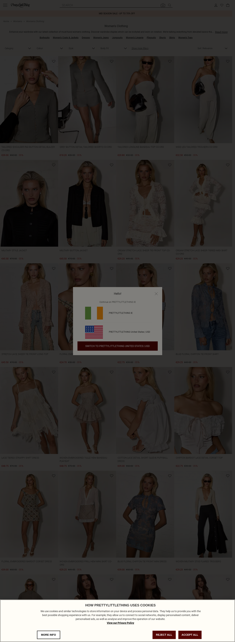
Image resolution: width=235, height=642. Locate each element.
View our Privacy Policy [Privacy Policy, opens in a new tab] (120, 622)
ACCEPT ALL (189, 634)
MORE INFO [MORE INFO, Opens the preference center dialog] (48, 634)
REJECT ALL (164, 634)
